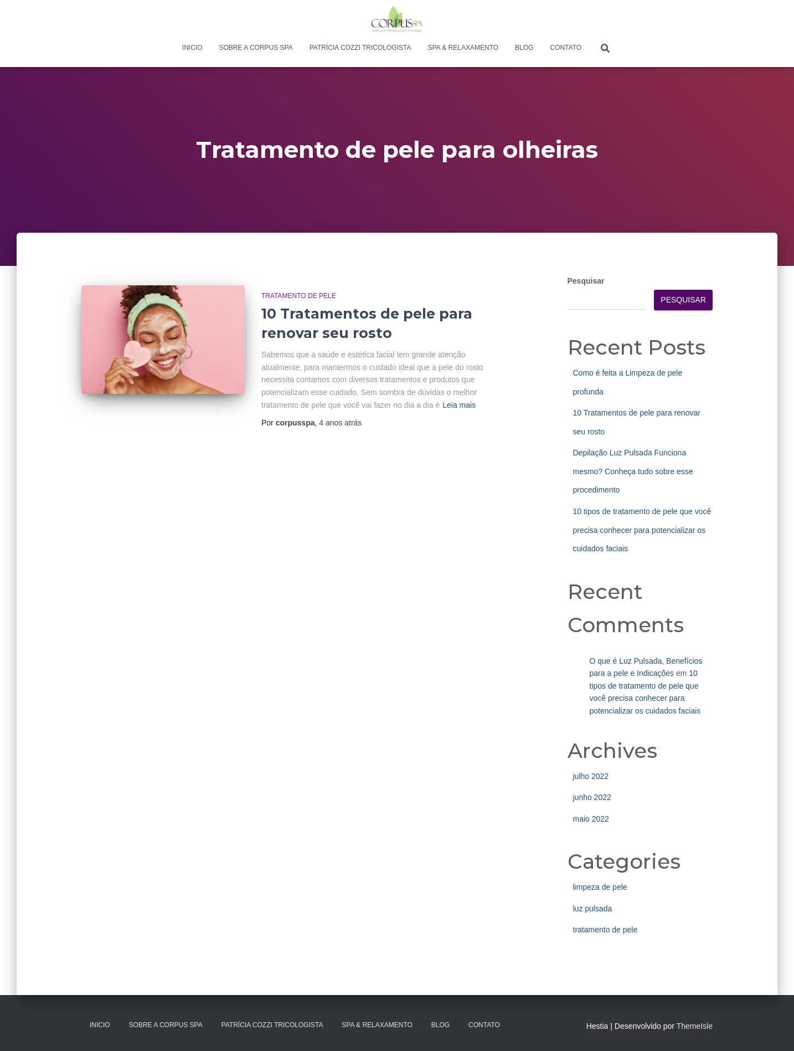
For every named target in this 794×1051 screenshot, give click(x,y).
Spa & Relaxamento (462, 48)
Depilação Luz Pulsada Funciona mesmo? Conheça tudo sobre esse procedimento (633, 471)
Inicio (192, 48)
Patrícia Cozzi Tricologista (360, 48)
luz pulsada (592, 908)
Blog (524, 48)
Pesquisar (586, 280)
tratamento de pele (298, 296)
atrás (340, 422)
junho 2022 (592, 797)
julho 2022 (591, 776)
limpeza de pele (600, 887)
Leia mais (459, 405)
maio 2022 (591, 818)
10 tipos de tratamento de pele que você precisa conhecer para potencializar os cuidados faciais (642, 530)
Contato (565, 48)
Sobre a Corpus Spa (256, 48)
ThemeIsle (695, 1026)
